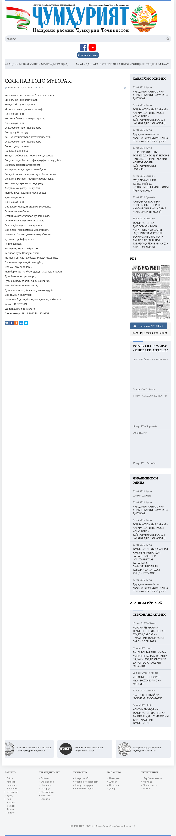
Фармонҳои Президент (86, 781)
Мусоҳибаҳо (47, 792)
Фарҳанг (11, 805)
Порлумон (114, 785)
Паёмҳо (45, 778)
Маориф (11, 802)
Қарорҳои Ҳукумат (84, 785)
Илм (9, 798)
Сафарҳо (45, 788)
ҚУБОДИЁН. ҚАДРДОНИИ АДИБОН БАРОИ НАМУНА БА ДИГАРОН (150, 95)
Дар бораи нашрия (152, 778)
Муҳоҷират (12, 792)
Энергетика (12, 788)
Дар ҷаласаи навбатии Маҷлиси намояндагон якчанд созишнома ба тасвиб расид (150, 137)
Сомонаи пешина (88, 55)
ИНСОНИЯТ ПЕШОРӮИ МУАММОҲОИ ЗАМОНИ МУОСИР (147, 680)
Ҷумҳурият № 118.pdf (148, 326)
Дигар (112, 788)
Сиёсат (10, 778)
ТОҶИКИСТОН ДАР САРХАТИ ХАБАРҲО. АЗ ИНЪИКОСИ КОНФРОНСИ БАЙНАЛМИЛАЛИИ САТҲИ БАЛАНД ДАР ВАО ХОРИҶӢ (150, 116)
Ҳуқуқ (10, 795)
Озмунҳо (147, 781)
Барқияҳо (46, 798)
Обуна (146, 788)
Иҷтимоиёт (12, 785)
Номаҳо (11, 812)
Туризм (10, 809)
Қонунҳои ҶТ (82, 778)
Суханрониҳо (47, 781)
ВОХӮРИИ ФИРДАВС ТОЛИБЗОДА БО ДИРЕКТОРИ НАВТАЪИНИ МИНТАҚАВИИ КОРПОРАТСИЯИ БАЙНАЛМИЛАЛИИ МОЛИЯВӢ (151, 160)
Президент (114, 778)
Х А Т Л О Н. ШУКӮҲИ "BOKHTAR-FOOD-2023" (147, 696)
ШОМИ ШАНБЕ (142, 495)
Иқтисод (11, 781)
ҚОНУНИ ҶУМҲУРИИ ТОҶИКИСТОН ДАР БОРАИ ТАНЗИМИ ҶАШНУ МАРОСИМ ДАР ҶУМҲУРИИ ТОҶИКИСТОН (151, 716)
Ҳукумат (113, 781)
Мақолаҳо (46, 795)
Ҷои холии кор (150, 785)
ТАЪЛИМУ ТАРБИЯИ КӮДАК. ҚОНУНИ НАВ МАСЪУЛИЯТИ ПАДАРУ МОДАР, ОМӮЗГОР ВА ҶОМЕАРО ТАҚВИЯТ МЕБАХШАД (150, 659)
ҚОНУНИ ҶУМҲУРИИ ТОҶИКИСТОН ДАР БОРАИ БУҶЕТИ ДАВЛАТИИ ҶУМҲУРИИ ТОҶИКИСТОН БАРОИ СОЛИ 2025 (149, 634)
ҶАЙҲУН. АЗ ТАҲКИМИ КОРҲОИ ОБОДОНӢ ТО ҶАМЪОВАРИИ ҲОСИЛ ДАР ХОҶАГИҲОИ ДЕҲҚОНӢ (149, 207)
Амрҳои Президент (84, 788)
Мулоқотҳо (46, 785)
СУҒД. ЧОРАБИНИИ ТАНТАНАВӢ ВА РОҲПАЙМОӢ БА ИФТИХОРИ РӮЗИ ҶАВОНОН (151, 185)
